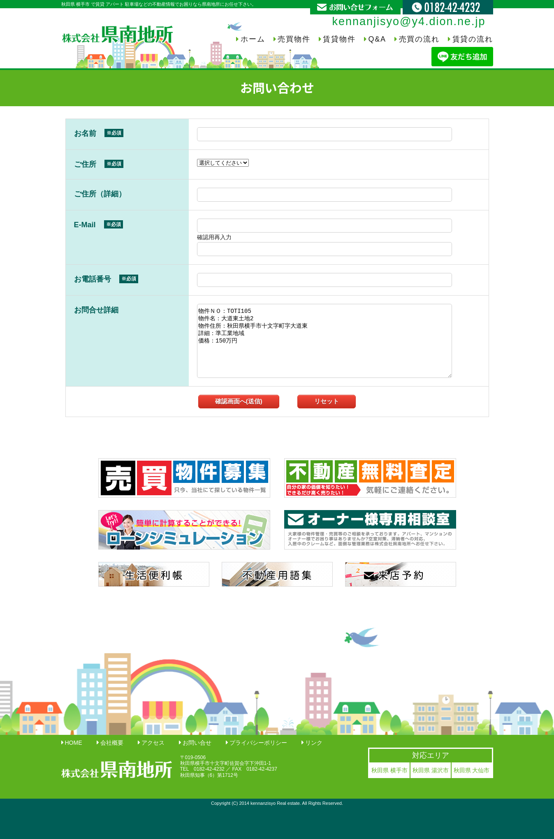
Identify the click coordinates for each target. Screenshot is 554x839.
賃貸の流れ (472, 39)
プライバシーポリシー (258, 742)
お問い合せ (197, 742)
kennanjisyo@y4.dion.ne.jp (408, 21)
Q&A (377, 39)
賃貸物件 (339, 39)
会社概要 (111, 742)
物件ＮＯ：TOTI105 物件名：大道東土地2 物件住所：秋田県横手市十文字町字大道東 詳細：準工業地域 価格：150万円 (324, 341)
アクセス (153, 742)
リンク (313, 742)
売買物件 (294, 39)
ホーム (253, 39)
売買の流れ (419, 39)
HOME (73, 742)
